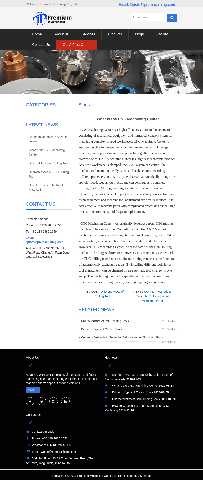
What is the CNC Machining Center (47, 152)
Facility (162, 34)
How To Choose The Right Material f (46, 187)
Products (115, 34)
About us (61, 34)
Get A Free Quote (76, 45)
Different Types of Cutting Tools (101, 329)
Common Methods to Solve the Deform (49, 139)
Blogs (139, 34)
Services (88, 34)
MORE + (33, 390)
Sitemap (145, 475)
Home (37, 34)
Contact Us (41, 45)
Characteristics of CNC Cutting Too (49, 174)
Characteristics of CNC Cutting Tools (105, 321)
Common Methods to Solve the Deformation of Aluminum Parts (153, 296)
